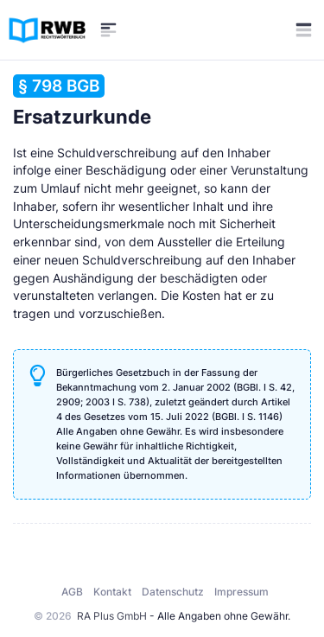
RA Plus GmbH (112, 615)
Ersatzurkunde (82, 101)
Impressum (241, 591)
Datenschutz (173, 591)
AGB (72, 591)
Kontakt (112, 591)
